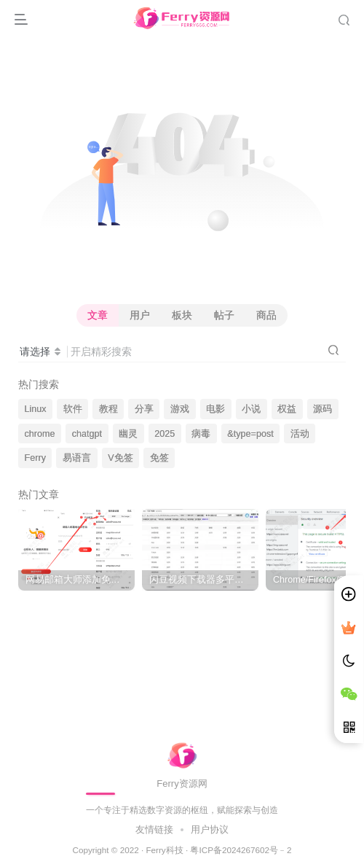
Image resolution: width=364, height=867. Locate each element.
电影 (215, 409)
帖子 (224, 315)
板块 (182, 315)
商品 (266, 315)
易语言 (77, 458)
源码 (322, 409)
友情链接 (155, 829)
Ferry (35, 458)
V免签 (120, 458)
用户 (140, 315)
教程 (108, 409)
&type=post (250, 434)
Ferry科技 (164, 850)
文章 (97, 315)
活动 (299, 434)
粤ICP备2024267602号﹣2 (240, 850)
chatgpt (87, 434)
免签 (159, 458)
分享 (144, 409)
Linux (36, 409)
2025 (164, 434)
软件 (72, 409)
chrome (40, 434)
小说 (251, 409)
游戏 (179, 409)
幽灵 (128, 434)
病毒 (200, 434)
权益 (286, 409)
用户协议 (208, 829)
